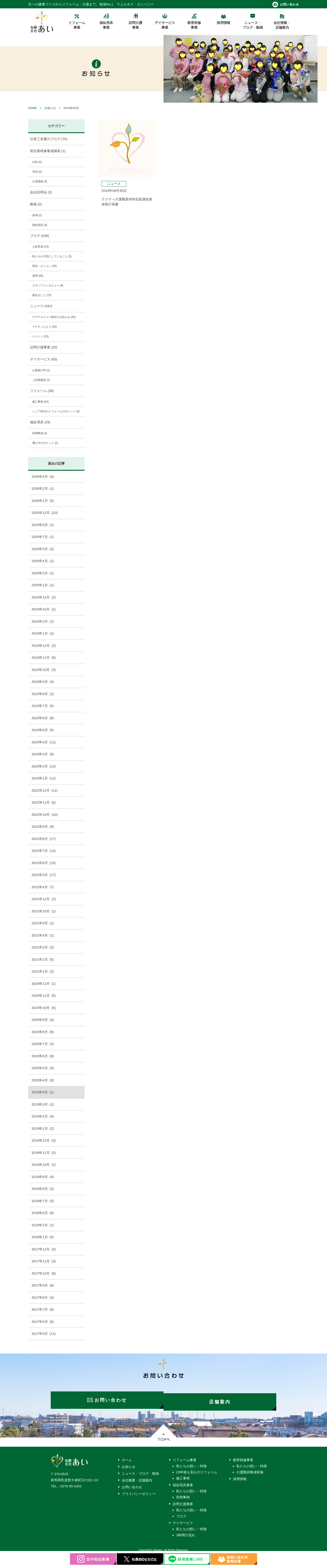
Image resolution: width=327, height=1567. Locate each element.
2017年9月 (43, 1285)
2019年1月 (43, 1128)
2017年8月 (43, 1297)
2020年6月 (43, 1056)
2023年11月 (44, 657)
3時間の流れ (185, 1531)
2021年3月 (43, 947)
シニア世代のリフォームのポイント (56, 411)
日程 (37, 162)
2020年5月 (43, 1068)
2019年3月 (43, 1104)
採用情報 (239, 1475)
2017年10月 (44, 1273)
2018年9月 (43, 1177)
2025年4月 (43, 561)
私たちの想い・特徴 (191, 1462)
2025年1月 (43, 585)
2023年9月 (43, 682)
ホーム (127, 1456)
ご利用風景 (41, 380)
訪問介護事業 (43, 347)
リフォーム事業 (184, 1456)
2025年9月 (43, 525)
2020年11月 (44, 995)
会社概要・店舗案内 (137, 1477)
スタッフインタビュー (47, 285)
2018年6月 (43, 1213)
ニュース (41, 306)
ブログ (39, 236)
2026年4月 (43, 476)
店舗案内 (222, 1398)
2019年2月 (43, 1116)
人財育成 (40, 246)
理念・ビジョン (44, 266)
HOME (32, 108)
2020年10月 (44, 1008)
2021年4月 (43, 935)
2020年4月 (43, 1080)
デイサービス (43, 359)
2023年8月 (43, 694)
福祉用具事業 (183, 1481)
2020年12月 (44, 983)
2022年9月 (43, 826)
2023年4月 (44, 742)
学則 (37, 171)
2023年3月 (43, 754)
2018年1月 (43, 1237)
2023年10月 (44, 670)
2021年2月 (43, 959)
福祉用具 (39, 225)
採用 (37, 215)
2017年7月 (43, 1309)
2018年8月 (43, 1189)
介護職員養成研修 (249, 1468)
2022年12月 (45, 790)
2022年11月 (44, 802)
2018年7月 (43, 1201)
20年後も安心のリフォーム (196, 1468)
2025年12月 (45, 513)
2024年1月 (43, 633)
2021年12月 (44, 899)
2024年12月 (44, 597)
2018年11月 (44, 1152)
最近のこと (41, 295)
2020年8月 (43, 1032)
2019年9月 (43, 1092)
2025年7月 (43, 537)
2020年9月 (43, 1020)
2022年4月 (43, 887)
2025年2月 (43, 573)
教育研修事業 (243, 1456)
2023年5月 (43, 730)
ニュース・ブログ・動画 (140, 1470)
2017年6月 (43, 1322)
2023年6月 (43, 718)
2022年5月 (44, 875)
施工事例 (40, 401)
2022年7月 (44, 851)
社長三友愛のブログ (48, 139)
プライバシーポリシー (139, 1490)
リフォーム (42, 391)
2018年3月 (43, 1225)
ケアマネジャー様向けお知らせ (54, 317)
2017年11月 (44, 1261)
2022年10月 (45, 814)
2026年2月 (43, 488)
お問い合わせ (132, 1483)
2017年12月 (44, 1249)
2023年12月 (44, 645)
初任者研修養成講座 (48, 151)
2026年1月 (43, 501)
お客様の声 (41, 370)
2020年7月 (43, 1044)
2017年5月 (44, 1333)
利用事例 (39, 433)
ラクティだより (44, 326)
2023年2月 (44, 766)
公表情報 (39, 181)
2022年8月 (44, 839)
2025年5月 (43, 549)
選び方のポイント (45, 443)
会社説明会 (41, 192)
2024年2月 (43, 621)
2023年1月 (44, 778)
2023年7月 (43, 706)
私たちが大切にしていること (51, 256)
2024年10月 (44, 609)
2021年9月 (43, 923)
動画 (36, 204)
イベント (40, 336)
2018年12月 (44, 1140)
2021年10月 (44, 911)
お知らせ (50, 108)
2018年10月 (44, 1164)
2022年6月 (44, 863)
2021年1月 (43, 971)
